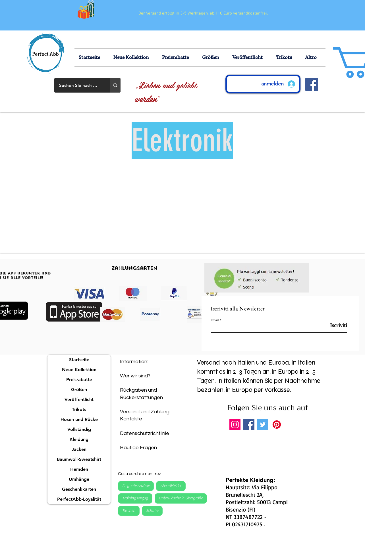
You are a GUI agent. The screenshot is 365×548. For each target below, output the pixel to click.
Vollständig (79, 429)
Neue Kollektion (79, 369)
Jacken (79, 449)
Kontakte (131, 419)
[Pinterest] (276, 424)
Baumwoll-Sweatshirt (79, 459)
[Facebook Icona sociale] (311, 84)
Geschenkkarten (79, 489)
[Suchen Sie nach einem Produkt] (78, 85)
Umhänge (79, 479)
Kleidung (79, 439)
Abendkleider (170, 485)
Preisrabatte (79, 379)
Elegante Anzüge (136, 485)
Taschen (128, 510)
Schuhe (152, 510)
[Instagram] (234, 424)
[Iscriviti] (332, 325)
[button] (213, 57)
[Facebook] (248, 424)
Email (215, 320)
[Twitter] (262, 424)
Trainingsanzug (135, 497)
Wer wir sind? (135, 376)
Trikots (79, 409)
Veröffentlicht (79, 399)
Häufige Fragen (138, 447)
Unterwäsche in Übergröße (181, 497)
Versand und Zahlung (144, 411)
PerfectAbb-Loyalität (79, 499)
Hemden (79, 469)
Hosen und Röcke (79, 419)
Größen (79, 389)
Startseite (79, 359)
